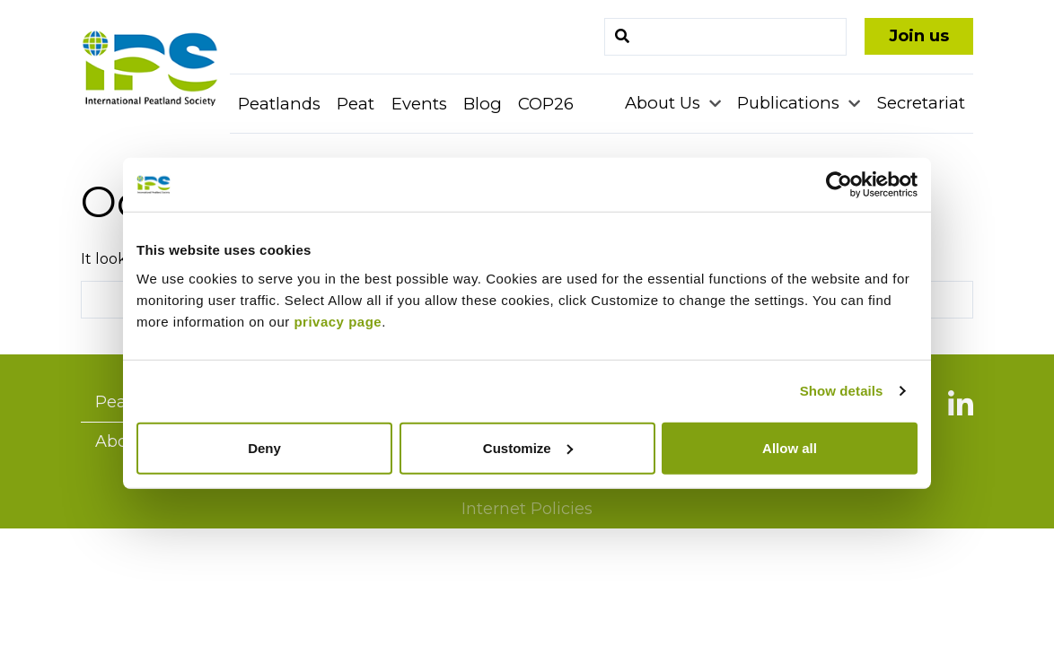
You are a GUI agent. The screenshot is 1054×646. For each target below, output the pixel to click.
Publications (790, 102)
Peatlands (279, 103)
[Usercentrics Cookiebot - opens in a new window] (839, 184)
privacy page (338, 320)
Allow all (789, 447)
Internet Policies (527, 509)
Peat (355, 103)
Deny (264, 447)
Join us (919, 36)
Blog (482, 103)
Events (419, 103)
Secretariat (921, 102)
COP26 (546, 103)
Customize (528, 447)
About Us (665, 102)
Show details (841, 390)
